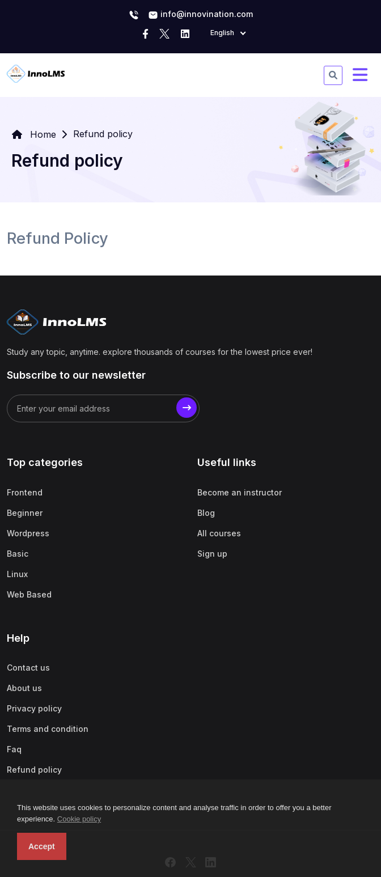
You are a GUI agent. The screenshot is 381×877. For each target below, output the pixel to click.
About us (24, 688)
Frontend (25, 492)
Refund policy (34, 769)
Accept (41, 846)
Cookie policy (79, 819)
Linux (17, 574)
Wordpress (28, 533)
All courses (219, 533)
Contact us (28, 667)
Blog (206, 513)
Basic (17, 553)
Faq (14, 749)
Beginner (25, 513)
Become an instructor (239, 492)
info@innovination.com (200, 14)
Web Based (29, 594)
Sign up (212, 553)
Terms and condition (47, 729)
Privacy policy (34, 708)
